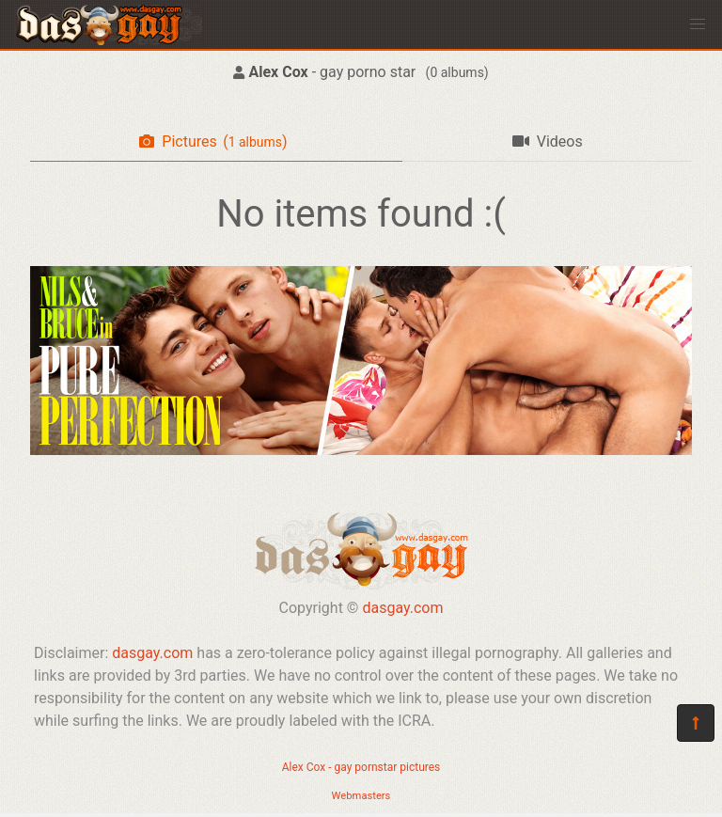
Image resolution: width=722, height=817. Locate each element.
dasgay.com (402, 608)
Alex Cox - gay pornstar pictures (361, 767)
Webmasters (361, 796)
